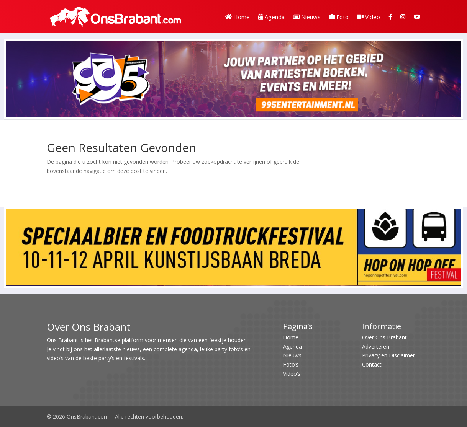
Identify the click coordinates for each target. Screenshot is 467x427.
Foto (339, 17)
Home (237, 17)
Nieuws (307, 17)
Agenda (271, 17)
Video (368, 17)
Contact (372, 364)
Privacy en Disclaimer (388, 355)
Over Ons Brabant (384, 337)
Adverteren (375, 346)
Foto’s (290, 364)
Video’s (291, 373)
